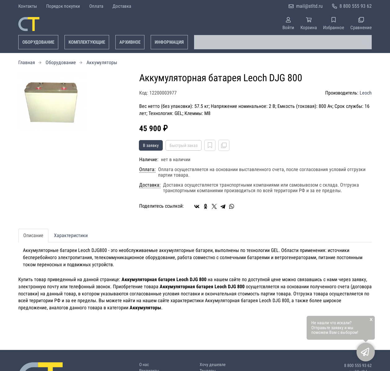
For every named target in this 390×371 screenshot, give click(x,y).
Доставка (122, 6)
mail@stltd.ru (309, 6)
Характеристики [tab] (71, 235)
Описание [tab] (33, 235)
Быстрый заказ (183, 145)
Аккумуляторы (101, 62)
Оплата (96, 6)
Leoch (366, 93)
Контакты (27, 6)
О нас (144, 364)
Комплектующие (87, 42)
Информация (169, 42)
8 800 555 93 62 (355, 6)
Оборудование (38, 42)
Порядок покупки (63, 6)
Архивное (129, 42)
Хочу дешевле (213, 364)
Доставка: (150, 185)
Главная (26, 62)
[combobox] (283, 42)
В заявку (151, 145)
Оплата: (147, 169)
